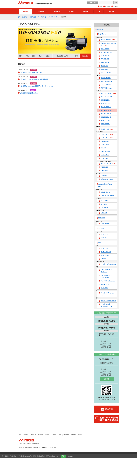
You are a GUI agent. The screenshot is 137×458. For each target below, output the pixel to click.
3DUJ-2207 (104, 234)
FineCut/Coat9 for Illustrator (106, 271)
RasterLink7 (105, 248)
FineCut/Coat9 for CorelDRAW (106, 276)
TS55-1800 (104, 158)
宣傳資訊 (33, 90)
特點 (27, 56)
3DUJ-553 (104, 237)
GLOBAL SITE (92, 2)
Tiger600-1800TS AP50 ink (108, 44)
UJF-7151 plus (105, 120)
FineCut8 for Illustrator (108, 281)
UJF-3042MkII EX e (53, 17)
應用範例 (57, 11)
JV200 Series (105, 49)
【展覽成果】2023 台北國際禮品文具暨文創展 (34, 79)
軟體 (99, 242)
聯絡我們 (111, 11)
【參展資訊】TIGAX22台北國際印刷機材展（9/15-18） (37, 86)
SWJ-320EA (105, 62)
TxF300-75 (104, 167)
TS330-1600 (105, 155)
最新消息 (107, 6)
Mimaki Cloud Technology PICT (106, 305)
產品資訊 (26, 11)
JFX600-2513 (105, 103)
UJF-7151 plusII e (108, 93)
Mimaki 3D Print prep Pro (108, 294)
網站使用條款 (28, 447)
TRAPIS (103, 148)
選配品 (71, 11)
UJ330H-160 (107, 129)
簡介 (20, 56)
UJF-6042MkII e (106, 107)
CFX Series (104, 201)
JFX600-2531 (105, 100)
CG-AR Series (105, 192)
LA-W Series (105, 223)
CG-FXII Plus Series (107, 195)
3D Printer (101, 228)
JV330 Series (105, 55)
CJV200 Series (105, 78)
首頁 (101, 6)
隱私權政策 (37, 447)
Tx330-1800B (105, 144)
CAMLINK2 (104, 288)
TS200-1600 (107, 138)
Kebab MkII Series (107, 179)
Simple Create (105, 284)
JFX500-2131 (105, 124)
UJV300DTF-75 (108, 164)
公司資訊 (115, 6)
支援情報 (86, 11)
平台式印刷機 (42, 17)
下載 (98, 11)
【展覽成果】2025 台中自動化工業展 (31, 72)
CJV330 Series (105, 84)
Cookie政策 (44, 447)
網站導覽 (21, 447)
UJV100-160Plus (106, 52)
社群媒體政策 (52, 447)
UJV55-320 (104, 66)
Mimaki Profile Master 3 (108, 264)
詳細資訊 (70, 456)
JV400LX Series (106, 72)
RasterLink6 (105, 255)
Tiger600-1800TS (106, 151)
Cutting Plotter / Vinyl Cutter (105, 185)
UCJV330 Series (106, 81)
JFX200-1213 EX (106, 96)
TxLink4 (103, 258)
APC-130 (104, 213)
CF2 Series (104, 207)
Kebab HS (104, 176)
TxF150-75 (104, 170)
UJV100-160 (105, 59)
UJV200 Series (108, 40)
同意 (63, 456)
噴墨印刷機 (33, 17)
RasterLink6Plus (106, 252)
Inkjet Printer (102, 34)
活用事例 (41, 11)
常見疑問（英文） (63, 56)
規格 (33, 56)
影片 (40, 56)
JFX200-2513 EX (106, 117)
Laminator (101, 218)
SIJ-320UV (104, 69)
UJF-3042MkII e (106, 113)
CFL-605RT (104, 204)
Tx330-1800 (105, 141)
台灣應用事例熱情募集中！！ (29, 93)
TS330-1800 (107, 134)
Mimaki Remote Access (108, 301)
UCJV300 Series (106, 88)
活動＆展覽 (33, 69)
